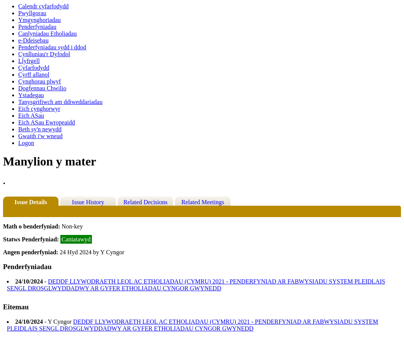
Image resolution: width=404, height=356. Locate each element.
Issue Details (30, 202)
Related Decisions (145, 202)
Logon (26, 143)
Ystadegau (31, 95)
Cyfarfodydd (33, 68)
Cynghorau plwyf (39, 81)
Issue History (88, 202)
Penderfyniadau (37, 27)
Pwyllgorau (32, 13)
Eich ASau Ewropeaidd (46, 122)
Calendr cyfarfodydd (43, 6)
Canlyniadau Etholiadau (47, 33)
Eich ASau (31, 115)
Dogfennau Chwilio (42, 88)
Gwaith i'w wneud (40, 136)
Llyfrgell (29, 61)
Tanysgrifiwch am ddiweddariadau (60, 102)
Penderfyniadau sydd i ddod (52, 47)
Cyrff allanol (33, 74)
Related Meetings (202, 202)
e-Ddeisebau (33, 40)
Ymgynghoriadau (39, 20)
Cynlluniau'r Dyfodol (44, 54)
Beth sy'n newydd (40, 129)
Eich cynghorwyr (39, 109)
